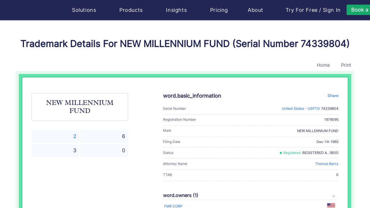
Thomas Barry (326, 163)
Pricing (219, 10)
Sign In (332, 10)
